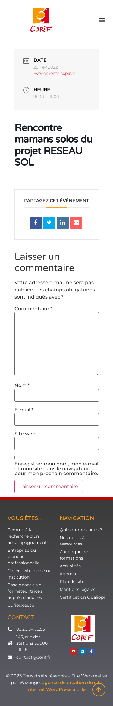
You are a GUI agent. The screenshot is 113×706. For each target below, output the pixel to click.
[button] (102, 20)
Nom (22, 385)
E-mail (23, 409)
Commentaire (33, 308)
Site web (25, 433)
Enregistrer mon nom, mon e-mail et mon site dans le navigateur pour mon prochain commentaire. (56, 469)
